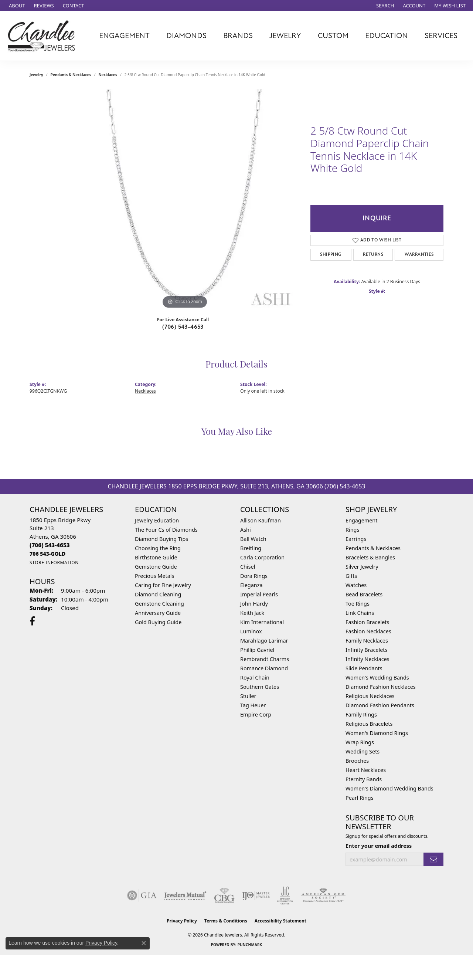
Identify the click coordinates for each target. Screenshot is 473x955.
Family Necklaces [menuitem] (367, 640)
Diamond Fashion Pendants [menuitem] (380, 705)
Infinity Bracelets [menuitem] (366, 649)
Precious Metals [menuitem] (154, 575)
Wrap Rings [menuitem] (360, 742)
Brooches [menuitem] (357, 760)
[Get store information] (54, 562)
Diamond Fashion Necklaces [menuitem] (381, 686)
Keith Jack (252, 612)
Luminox (251, 631)
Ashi (245, 529)
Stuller (248, 696)
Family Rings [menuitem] (361, 714)
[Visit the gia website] (142, 895)
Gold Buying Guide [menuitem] (158, 622)
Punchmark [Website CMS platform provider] (250, 944)
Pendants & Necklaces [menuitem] (373, 548)
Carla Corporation (262, 557)
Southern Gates (259, 686)
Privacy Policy (182, 921)
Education (386, 35)
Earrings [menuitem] (356, 538)
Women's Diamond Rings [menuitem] (377, 732)
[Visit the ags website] (323, 895)
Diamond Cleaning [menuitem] (158, 594)
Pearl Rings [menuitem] (360, 797)
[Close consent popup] (144, 943)
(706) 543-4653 (183, 327)
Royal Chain (254, 677)
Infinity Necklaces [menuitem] (367, 659)
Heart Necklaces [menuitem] (366, 769)
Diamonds (186, 35)
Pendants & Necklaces (71, 74)
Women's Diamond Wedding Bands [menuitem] (389, 788)
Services (441, 35)
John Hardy (254, 603)
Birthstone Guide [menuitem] (156, 557)
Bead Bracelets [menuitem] (364, 594)
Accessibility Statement (280, 921)
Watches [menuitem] (356, 585)
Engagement (124, 35)
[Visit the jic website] (285, 895)
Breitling (250, 548)
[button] (384, 5)
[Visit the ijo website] (256, 895)
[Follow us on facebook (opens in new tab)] (32, 621)
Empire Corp (255, 714)
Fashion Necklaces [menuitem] (368, 631)
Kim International (262, 622)
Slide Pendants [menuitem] (364, 668)
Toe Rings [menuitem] (358, 603)
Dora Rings (254, 575)
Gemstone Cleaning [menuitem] (159, 603)
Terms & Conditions (225, 921)
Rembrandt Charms (264, 659)
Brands (238, 35)
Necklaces (107, 74)
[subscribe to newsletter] (433, 859)
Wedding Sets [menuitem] (363, 751)
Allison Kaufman (260, 520)
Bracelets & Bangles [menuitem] (370, 557)
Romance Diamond (264, 668)
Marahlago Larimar (264, 640)
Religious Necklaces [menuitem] (370, 696)
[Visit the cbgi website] (224, 895)
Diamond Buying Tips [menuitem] (161, 538)
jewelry (36, 74)
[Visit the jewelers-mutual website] (185, 895)
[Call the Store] (50, 545)
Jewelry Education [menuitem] (157, 520)
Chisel (247, 566)
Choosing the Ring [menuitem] (158, 548)
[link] (16, 5)
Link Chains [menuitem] (360, 612)
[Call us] (47, 553)
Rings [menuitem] (352, 529)
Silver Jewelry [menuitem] (362, 566)
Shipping (330, 254)
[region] (185, 200)
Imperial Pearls (259, 594)
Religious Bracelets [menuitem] (369, 723)
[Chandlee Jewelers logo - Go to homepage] (43, 36)
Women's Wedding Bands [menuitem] (377, 677)
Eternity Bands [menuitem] (364, 779)
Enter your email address (379, 845)
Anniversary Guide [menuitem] (158, 612)
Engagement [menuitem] (361, 520)
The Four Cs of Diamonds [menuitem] (166, 529)
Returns (373, 254)
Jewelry (285, 35)
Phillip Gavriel (257, 649)
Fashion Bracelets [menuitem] (367, 622)
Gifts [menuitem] (351, 575)
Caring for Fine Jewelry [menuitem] (163, 585)
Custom (333, 35)
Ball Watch (253, 538)
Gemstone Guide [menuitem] (156, 566)
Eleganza (251, 585)
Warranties (419, 254)
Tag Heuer (253, 705)
